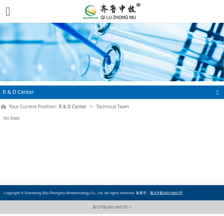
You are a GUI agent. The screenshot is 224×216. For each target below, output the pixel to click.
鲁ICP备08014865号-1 (112, 207)
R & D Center (73, 107)
